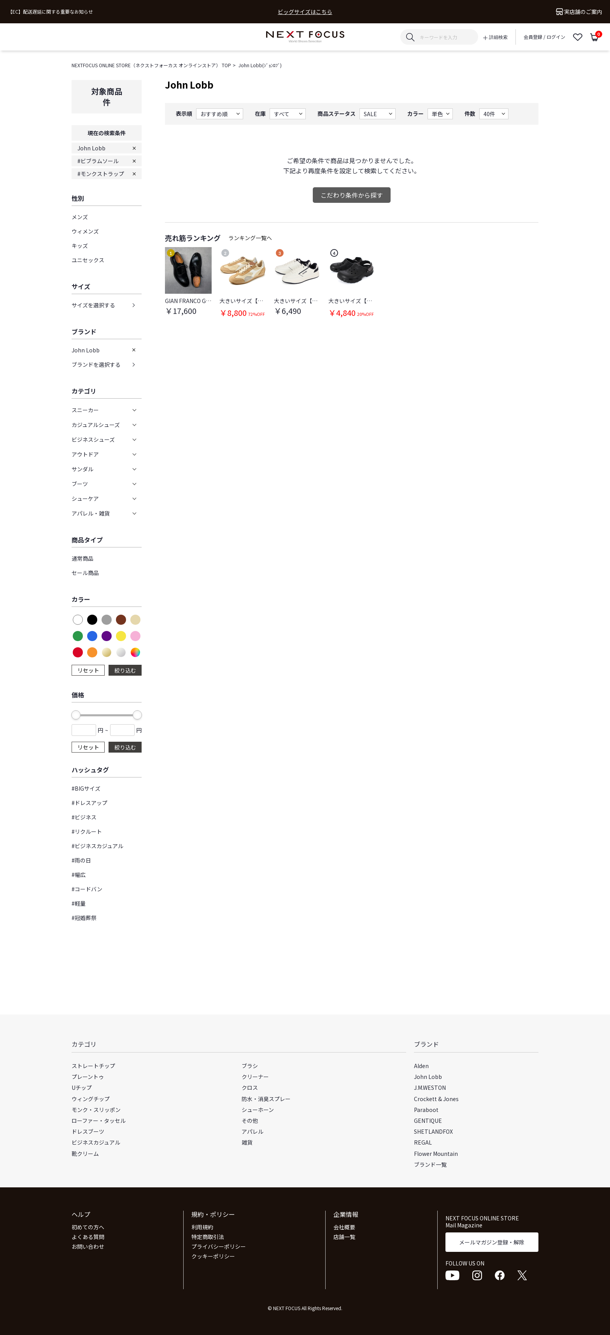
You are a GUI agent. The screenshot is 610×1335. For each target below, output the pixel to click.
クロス (250, 1087)
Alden (421, 1066)
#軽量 (79, 903)
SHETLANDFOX (433, 1131)
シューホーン (258, 1110)
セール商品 (85, 573)
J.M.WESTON (430, 1087)
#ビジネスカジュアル (97, 846)
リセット (88, 670)
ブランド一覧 (430, 1164)
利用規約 (202, 1227)
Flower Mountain (436, 1153)
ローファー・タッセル (99, 1120)
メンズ (80, 217)
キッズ (80, 245)
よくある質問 (88, 1237)
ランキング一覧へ (250, 238)
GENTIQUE (428, 1120)
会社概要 (344, 1227)
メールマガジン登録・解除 (491, 1242)
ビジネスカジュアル (96, 1142)
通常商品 (82, 558)
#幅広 (79, 874)
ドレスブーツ (88, 1131)
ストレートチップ (93, 1066)
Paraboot (426, 1110)
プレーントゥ (88, 1077)
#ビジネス (84, 817)
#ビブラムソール (98, 161)
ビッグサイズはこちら (305, 12)
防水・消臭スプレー (266, 1099)
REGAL (423, 1142)
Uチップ (82, 1087)
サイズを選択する (93, 305)
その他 (250, 1120)
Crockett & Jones (436, 1099)
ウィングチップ (91, 1099)
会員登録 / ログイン (544, 36)
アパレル (252, 1131)
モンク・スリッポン (96, 1110)
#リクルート (87, 831)
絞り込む (125, 670)
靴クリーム (85, 1153)
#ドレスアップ (89, 803)
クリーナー (255, 1077)
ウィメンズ (85, 231)
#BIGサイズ (86, 788)
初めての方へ (88, 1227)
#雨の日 (81, 860)
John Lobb (91, 148)
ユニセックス (88, 260)
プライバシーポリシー (218, 1246)
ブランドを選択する (96, 364)
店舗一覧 (344, 1237)
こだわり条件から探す (352, 195)
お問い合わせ (88, 1246)
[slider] (76, 715)
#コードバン (87, 889)
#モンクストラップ (100, 174)
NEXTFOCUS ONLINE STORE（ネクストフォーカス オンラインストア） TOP (151, 65)
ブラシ (250, 1066)
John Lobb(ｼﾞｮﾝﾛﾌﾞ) (260, 65)
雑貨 (247, 1142)
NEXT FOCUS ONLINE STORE (305, 37)
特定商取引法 (207, 1237)
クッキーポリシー (213, 1256)
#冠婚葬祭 (84, 918)
